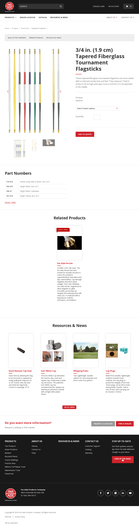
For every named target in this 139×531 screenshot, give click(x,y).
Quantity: (80, 116)
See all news (69, 407)
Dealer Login (98, 6)
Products (10, 17)
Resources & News (59, 17)
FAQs (34, 453)
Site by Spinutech (11, 523)
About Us (112, 17)
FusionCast (9, 473)
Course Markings (11, 460)
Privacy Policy (20, 517)
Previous (8, 91)
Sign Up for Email (122, 459)
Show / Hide (10, 202)
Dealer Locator (27, 17)
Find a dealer (125, 424)
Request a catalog (103, 424)
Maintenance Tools (12, 470)
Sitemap (8, 517)
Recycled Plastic (11, 456)
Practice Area (10, 463)
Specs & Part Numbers (17, 37)
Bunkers (8, 453)
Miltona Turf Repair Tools (15, 467)
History (34, 446)
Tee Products (10, 446)
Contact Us (127, 17)
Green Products (11, 449)
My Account (114, 6)
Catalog (43, 17)
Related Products (36, 37)
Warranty (88, 453)
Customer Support (92, 446)
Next (60, 91)
